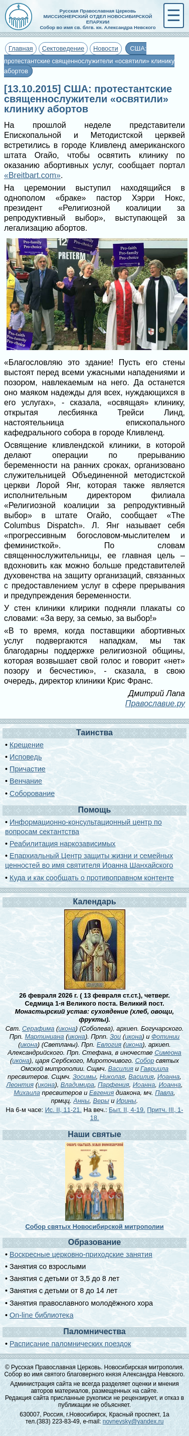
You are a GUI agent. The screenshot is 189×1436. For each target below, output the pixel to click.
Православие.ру (155, 703)
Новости (105, 48)
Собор (144, 1060)
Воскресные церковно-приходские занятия (81, 1254)
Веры (101, 1100)
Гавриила (154, 1068)
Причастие (28, 769)
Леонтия (20, 1084)
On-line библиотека (41, 1315)
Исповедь (26, 757)
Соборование (32, 793)
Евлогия (109, 1044)
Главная (21, 48)
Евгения (101, 1092)
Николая (112, 1076)
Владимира (77, 1084)
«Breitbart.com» (32, 175)
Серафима (38, 1028)
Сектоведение (63, 48)
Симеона (167, 1052)
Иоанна (168, 1076)
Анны (81, 1100)
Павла (164, 1092)
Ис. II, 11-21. (63, 1109)
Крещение (27, 745)
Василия (120, 1068)
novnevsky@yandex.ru (133, 1421)
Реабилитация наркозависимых (62, 844)
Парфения (113, 1084)
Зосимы (84, 1076)
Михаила (27, 1092)
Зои (115, 1036)
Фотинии (165, 1036)
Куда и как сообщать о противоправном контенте (92, 878)
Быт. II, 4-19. (127, 1109)
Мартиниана (44, 1036)
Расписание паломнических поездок (70, 1344)
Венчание (26, 781)
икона (66, 1028)
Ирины (126, 1100)
